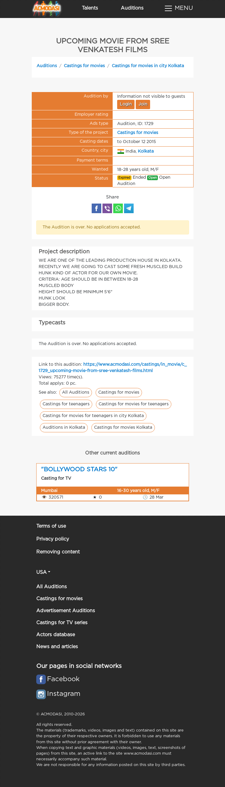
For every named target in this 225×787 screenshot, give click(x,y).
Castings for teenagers (66, 404)
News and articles (57, 647)
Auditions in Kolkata (64, 427)
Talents (90, 8)
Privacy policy (52, 539)
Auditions (132, 8)
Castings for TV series (61, 623)
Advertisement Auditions (65, 611)
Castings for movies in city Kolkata (148, 66)
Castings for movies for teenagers (134, 404)
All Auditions (75, 392)
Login (126, 104)
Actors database (55, 635)
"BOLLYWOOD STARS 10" (79, 469)
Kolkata (146, 151)
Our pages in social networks (79, 666)
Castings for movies (84, 66)
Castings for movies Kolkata (123, 427)
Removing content (58, 552)
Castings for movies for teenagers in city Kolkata (93, 416)
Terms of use (51, 526)
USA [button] (41, 572)
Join (142, 104)
